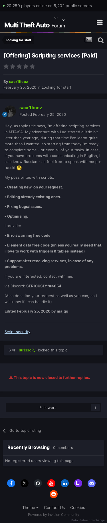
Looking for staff (56, 87)
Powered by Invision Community (53, 514)
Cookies (77, 507)
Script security (17, 331)
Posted (42, 114)
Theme (30, 507)
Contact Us (54, 507)
